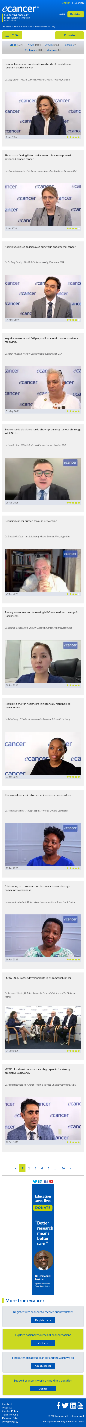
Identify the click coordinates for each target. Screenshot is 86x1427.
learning (52, 50)
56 (63, 1168)
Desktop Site (10, 1418)
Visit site (43, 1343)
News (31, 44)
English (66, 2)
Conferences (31, 50)
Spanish (79, 2)
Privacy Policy (10, 1421)
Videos (14, 44)
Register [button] (75, 14)
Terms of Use (10, 1414)
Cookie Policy (10, 1411)
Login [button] (62, 13)
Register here (43, 1320)
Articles (49, 44)
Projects (7, 1407)
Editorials (69, 44)
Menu (12, 35)
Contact (7, 1403)
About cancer (43, 1365)
